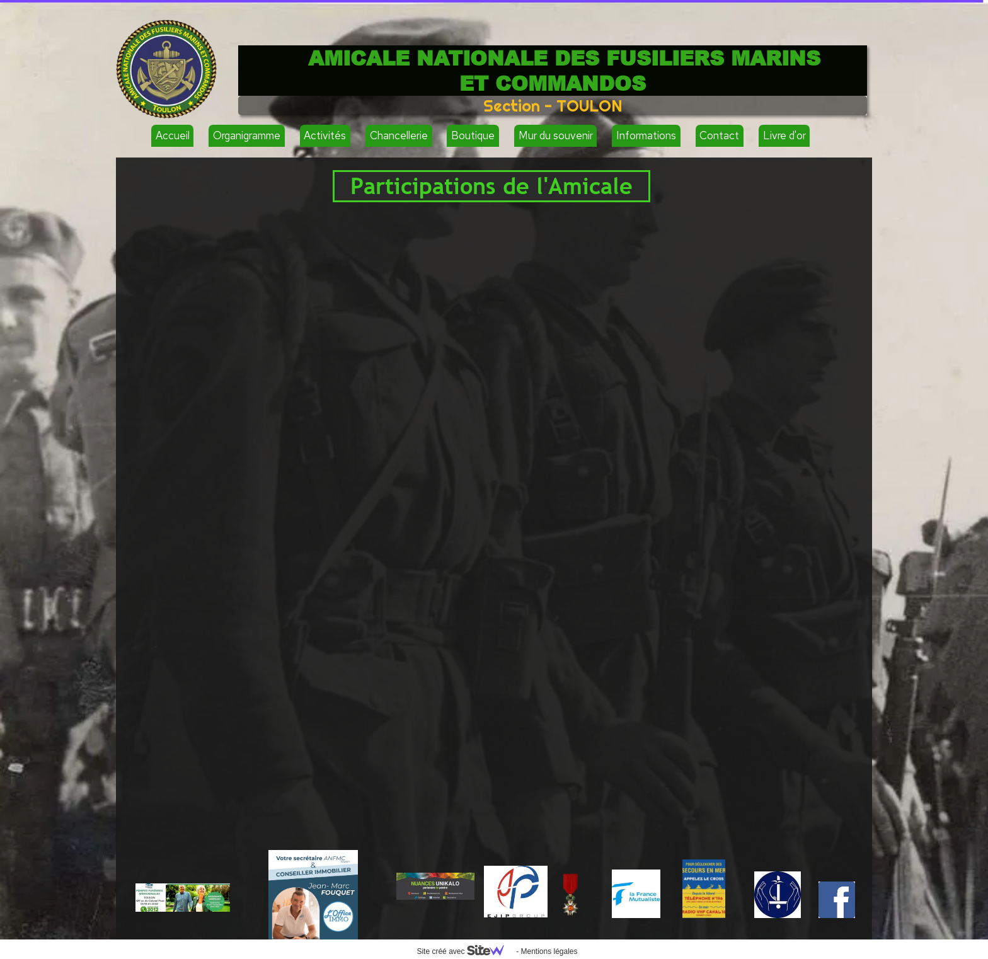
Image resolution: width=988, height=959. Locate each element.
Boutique (473, 135)
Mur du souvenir (556, 135)
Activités (325, 135)
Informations (646, 135)
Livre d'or (784, 135)
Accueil (173, 135)
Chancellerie (399, 135)
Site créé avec (465, 951)
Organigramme (246, 135)
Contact (719, 135)
